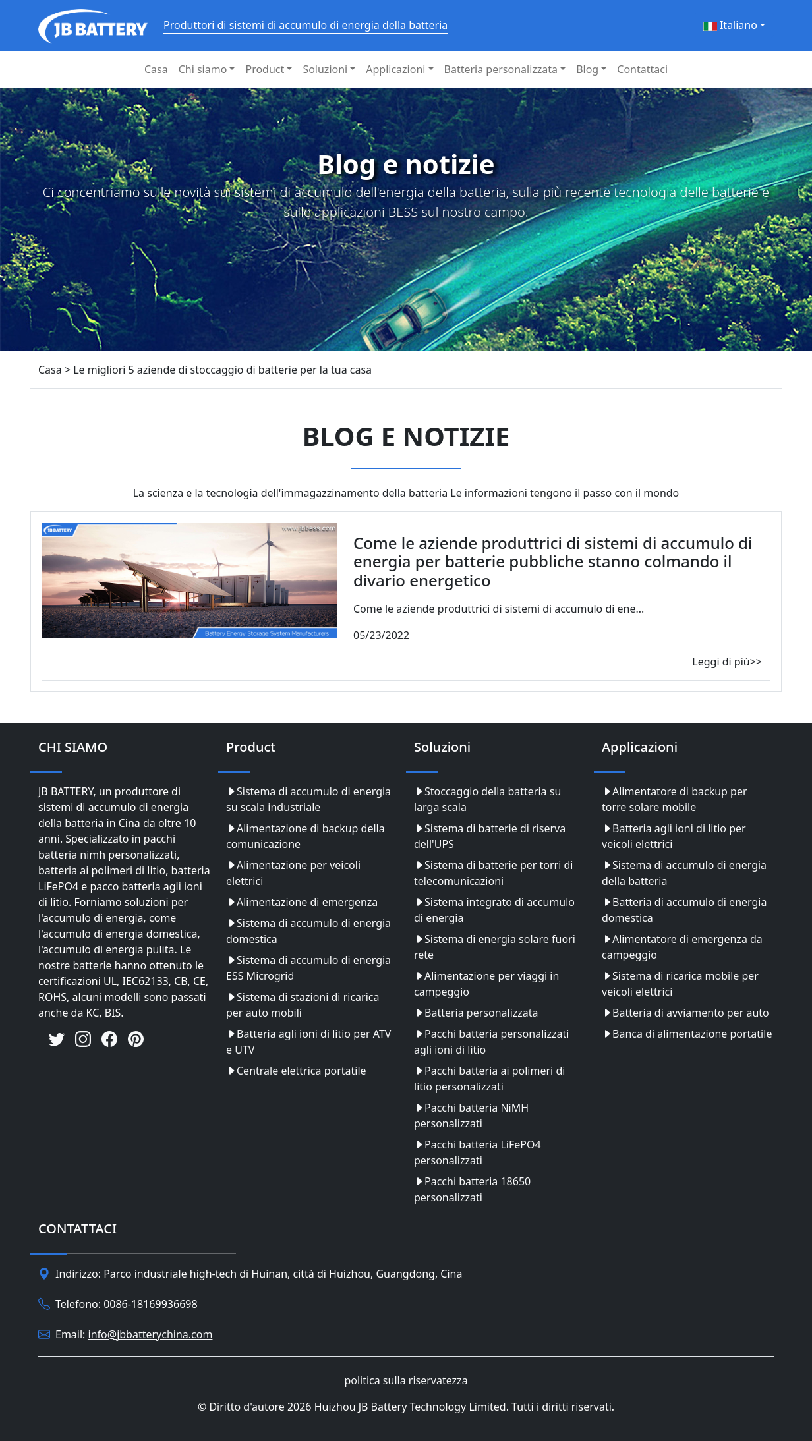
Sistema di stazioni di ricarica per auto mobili (302, 1005)
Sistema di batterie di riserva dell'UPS (490, 836)
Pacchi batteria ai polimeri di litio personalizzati (489, 1078)
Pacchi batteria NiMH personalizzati (471, 1115)
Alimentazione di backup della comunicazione (305, 836)
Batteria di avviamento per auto (685, 1012)
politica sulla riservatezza (405, 1380)
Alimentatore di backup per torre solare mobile (674, 799)
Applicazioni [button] (395, 69)
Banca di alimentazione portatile (687, 1034)
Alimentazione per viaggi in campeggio (486, 984)
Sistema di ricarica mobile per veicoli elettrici (680, 984)
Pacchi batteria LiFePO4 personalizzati (477, 1152)
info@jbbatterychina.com (150, 1334)
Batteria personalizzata (476, 1012)
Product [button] (264, 69)
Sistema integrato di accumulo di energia (494, 910)
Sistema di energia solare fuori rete (494, 947)
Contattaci (642, 69)
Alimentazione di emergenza (302, 902)
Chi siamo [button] (203, 69)
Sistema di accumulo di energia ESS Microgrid (308, 968)
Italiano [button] (730, 25)
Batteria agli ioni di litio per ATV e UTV (308, 1042)
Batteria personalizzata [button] (501, 69)
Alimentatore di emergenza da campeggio (682, 947)
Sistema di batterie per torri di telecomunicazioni (493, 873)
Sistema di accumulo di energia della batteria (684, 873)
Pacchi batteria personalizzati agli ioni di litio (491, 1042)
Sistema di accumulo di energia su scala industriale (308, 799)
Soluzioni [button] (325, 69)
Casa (156, 69)
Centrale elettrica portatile (296, 1070)
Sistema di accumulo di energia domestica (308, 931)
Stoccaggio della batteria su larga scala (487, 799)
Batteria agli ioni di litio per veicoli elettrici (674, 836)
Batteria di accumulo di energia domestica (684, 910)
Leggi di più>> (727, 661)
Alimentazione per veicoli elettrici (293, 873)
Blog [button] (587, 69)
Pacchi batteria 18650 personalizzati (472, 1189)
